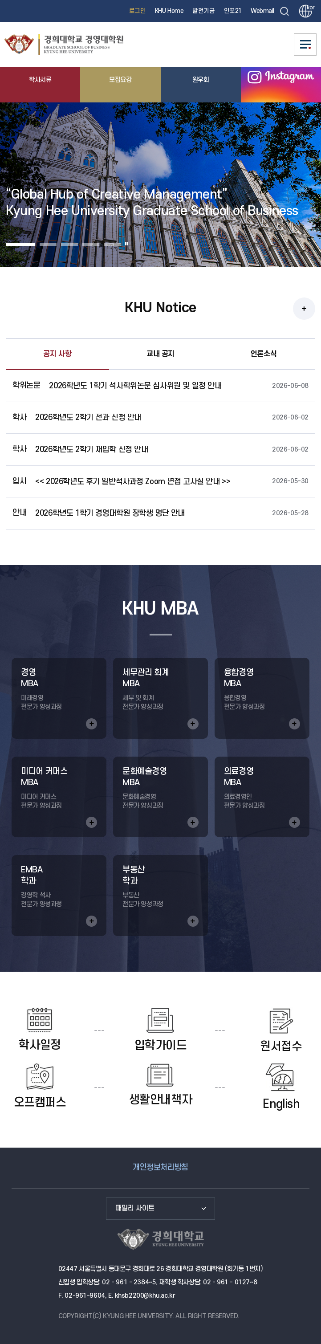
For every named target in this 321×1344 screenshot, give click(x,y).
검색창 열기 (284, 10)
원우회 (200, 80)
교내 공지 (160, 354)
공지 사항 (57, 354)
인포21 (233, 11)
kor (309, 7)
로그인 (137, 11)
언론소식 (263, 354)
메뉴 (305, 44)
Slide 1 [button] (20, 244)
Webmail (262, 11)
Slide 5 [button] (112, 244)
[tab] (20, 243)
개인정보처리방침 (160, 1167)
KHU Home (169, 11)
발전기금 (203, 11)
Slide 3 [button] (69, 244)
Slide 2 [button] (48, 244)
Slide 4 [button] (90, 244)
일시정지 (126, 243)
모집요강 (120, 80)
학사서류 (40, 80)
